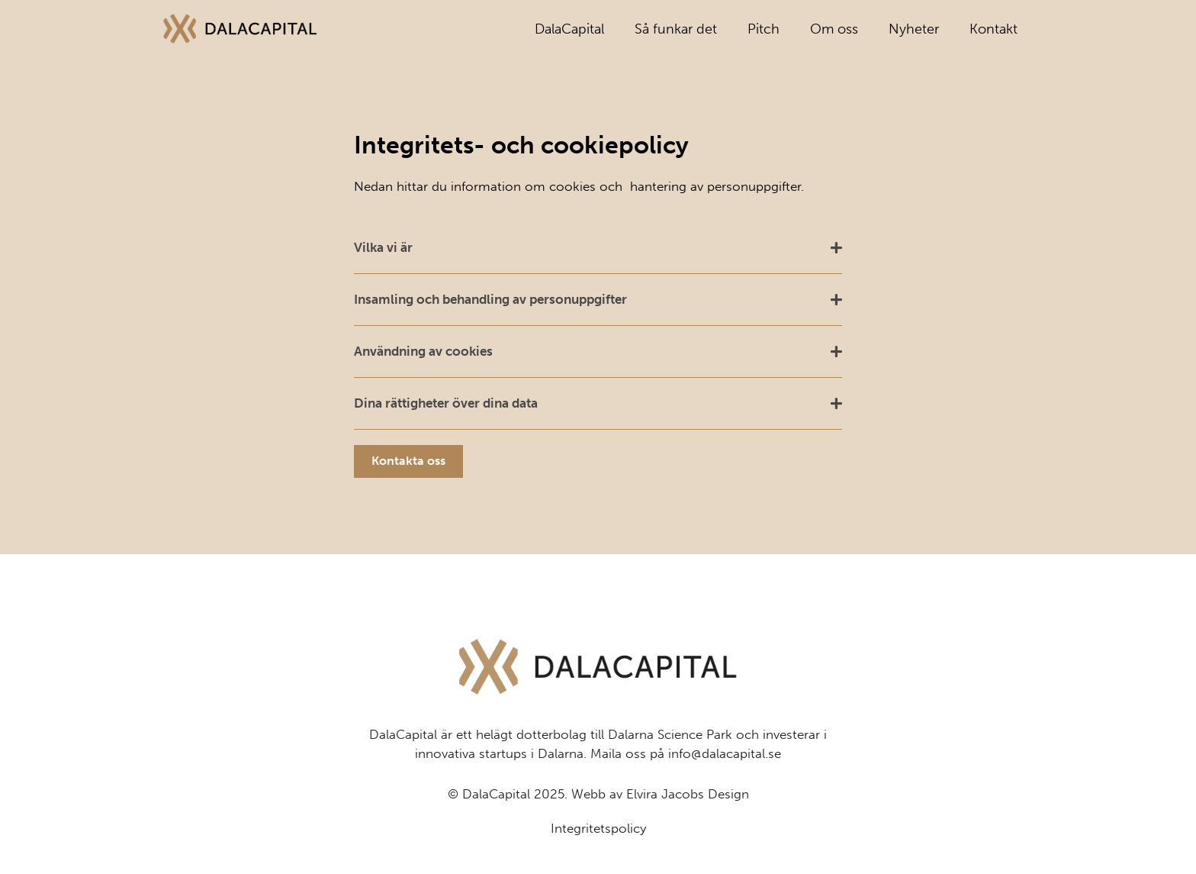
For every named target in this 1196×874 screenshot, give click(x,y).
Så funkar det (676, 29)
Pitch (764, 29)
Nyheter (914, 29)
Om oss (834, 29)
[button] (598, 248)
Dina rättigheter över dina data (446, 403)
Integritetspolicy (598, 864)
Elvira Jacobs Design (687, 829)
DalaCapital (569, 29)
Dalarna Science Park (670, 769)
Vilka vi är (383, 247)
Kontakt (993, 29)
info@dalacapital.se (724, 788)
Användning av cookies (423, 351)
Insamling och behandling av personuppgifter (490, 299)
